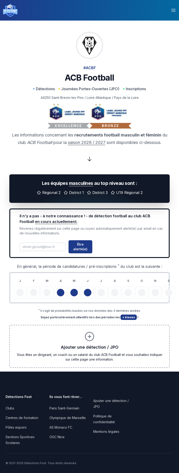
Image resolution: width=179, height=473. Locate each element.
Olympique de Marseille (67, 418)
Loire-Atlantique (99, 98)
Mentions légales (106, 432)
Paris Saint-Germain (64, 408)
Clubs (10, 408)
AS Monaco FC (60, 427)
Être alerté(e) (80, 246)
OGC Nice (57, 437)
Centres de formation (22, 418)
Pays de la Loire (126, 98)
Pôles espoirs (16, 427)
